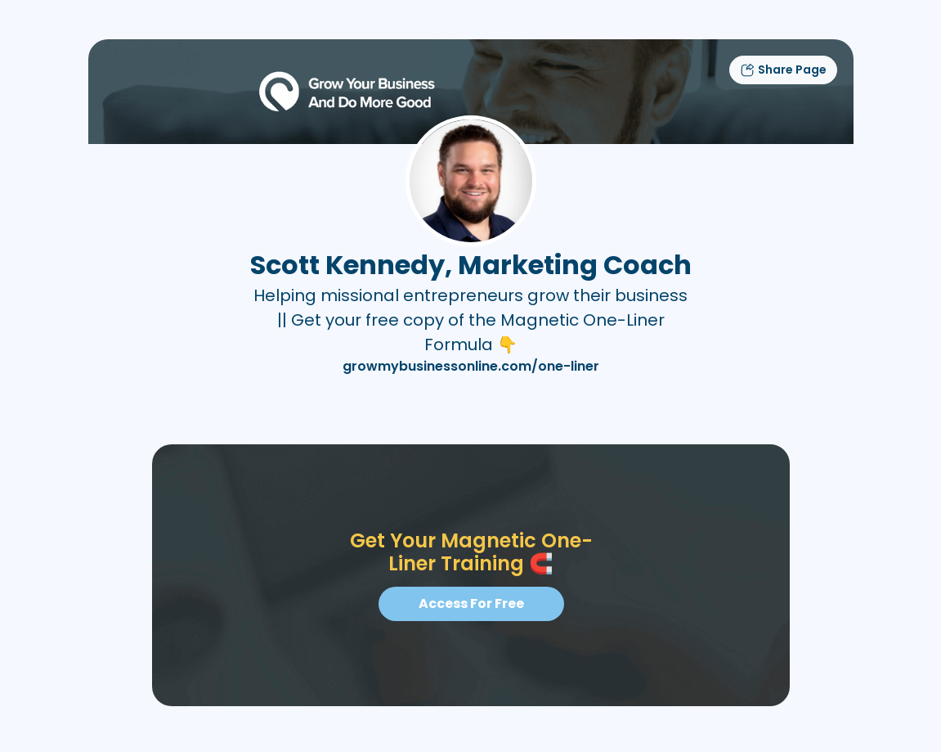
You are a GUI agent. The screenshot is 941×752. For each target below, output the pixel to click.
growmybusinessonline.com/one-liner (471, 366)
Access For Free (470, 603)
